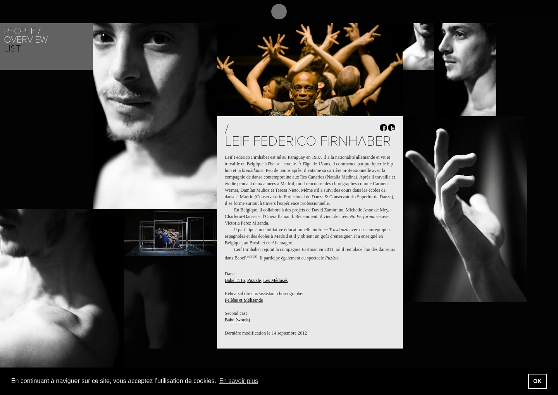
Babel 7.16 (235, 280)
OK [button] (537, 381)
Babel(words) (237, 320)
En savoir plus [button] (238, 381)
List (12, 48)
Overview (26, 39)
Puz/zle (254, 280)
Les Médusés (275, 280)
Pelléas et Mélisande (244, 300)
